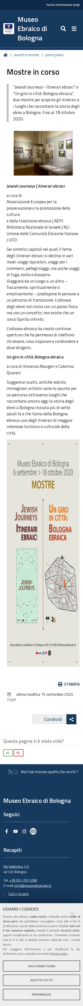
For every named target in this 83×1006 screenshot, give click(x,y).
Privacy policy (59, 953)
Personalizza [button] (41, 994)
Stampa (69, 684)
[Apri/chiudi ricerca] (63, 28)
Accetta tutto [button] (41, 980)
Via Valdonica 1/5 (16, 866)
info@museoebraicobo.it (32, 885)
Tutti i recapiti (18, 893)
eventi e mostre (27, 55)
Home (6, 55)
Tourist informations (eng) (63, 5)
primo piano (54, 55)
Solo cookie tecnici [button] (41, 966)
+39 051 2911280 (23, 880)
